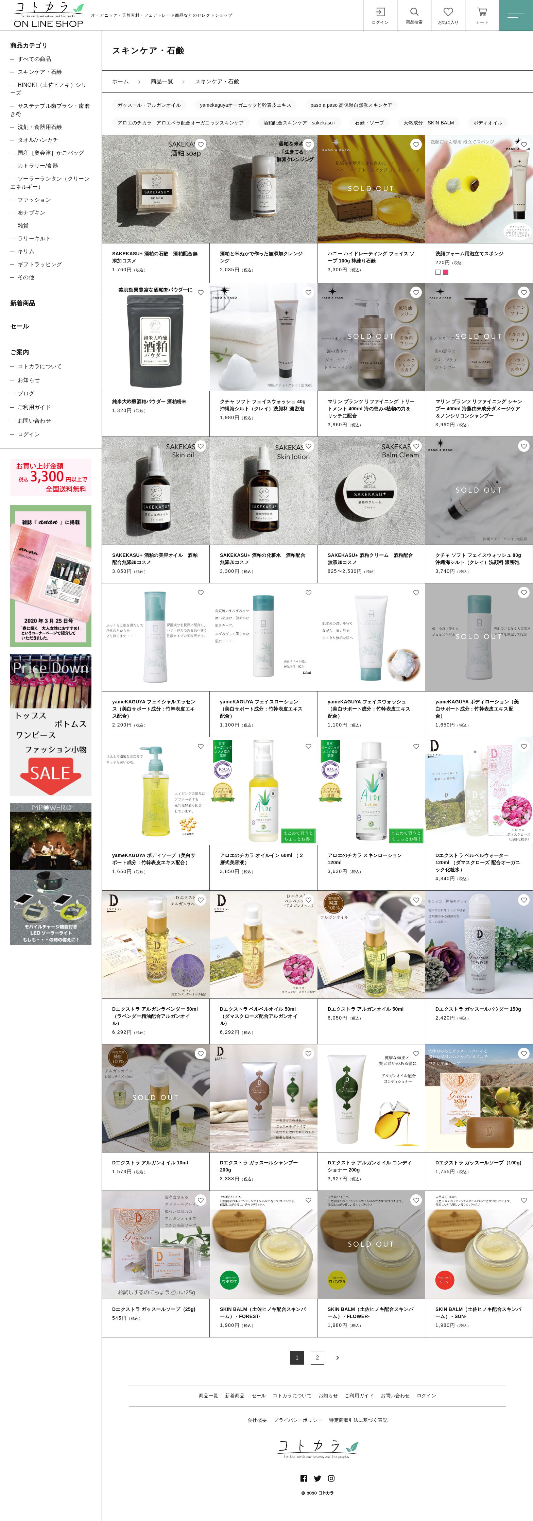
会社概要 (257, 1420)
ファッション (34, 200)
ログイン (426, 1395)
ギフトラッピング (40, 264)
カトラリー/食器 (38, 166)
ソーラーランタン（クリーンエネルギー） (50, 183)
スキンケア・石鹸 (40, 72)
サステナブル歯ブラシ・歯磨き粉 (50, 110)
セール (259, 1395)
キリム (26, 251)
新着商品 (234, 1395)
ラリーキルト (34, 238)
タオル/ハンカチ (38, 140)
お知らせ (328, 1395)
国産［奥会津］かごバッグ (51, 153)
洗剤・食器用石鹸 (40, 127)
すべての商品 (34, 59)
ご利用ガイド (359, 1395)
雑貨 (23, 225)
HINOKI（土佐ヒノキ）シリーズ (48, 89)
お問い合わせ (395, 1395)
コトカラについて (292, 1395)
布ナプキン (32, 213)
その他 (26, 277)
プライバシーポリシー (298, 1420)
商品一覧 (208, 1395)
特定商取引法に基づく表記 (358, 1420)
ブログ (26, 393)
